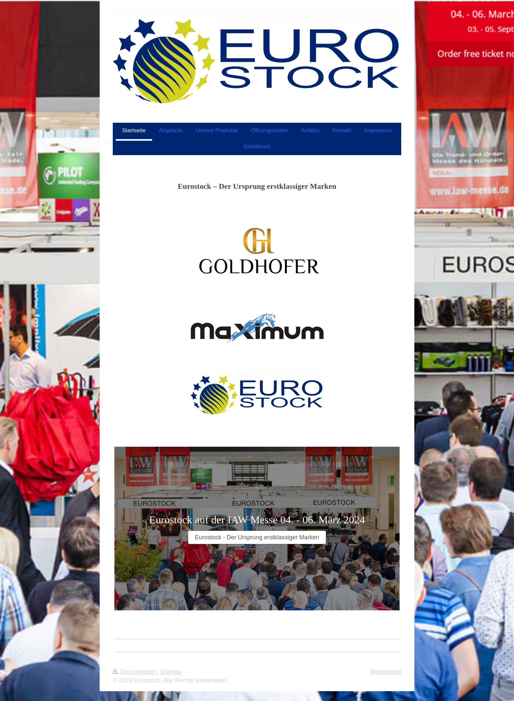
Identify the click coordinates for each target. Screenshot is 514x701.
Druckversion (135, 672)
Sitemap (171, 672)
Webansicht (385, 672)
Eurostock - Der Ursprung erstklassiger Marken (257, 537)
